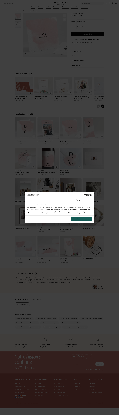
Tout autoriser (81, 219)
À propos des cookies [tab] (82, 200)
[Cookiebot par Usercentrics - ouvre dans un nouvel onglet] (85, 195)
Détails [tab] (59, 200)
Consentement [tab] (37, 200)
